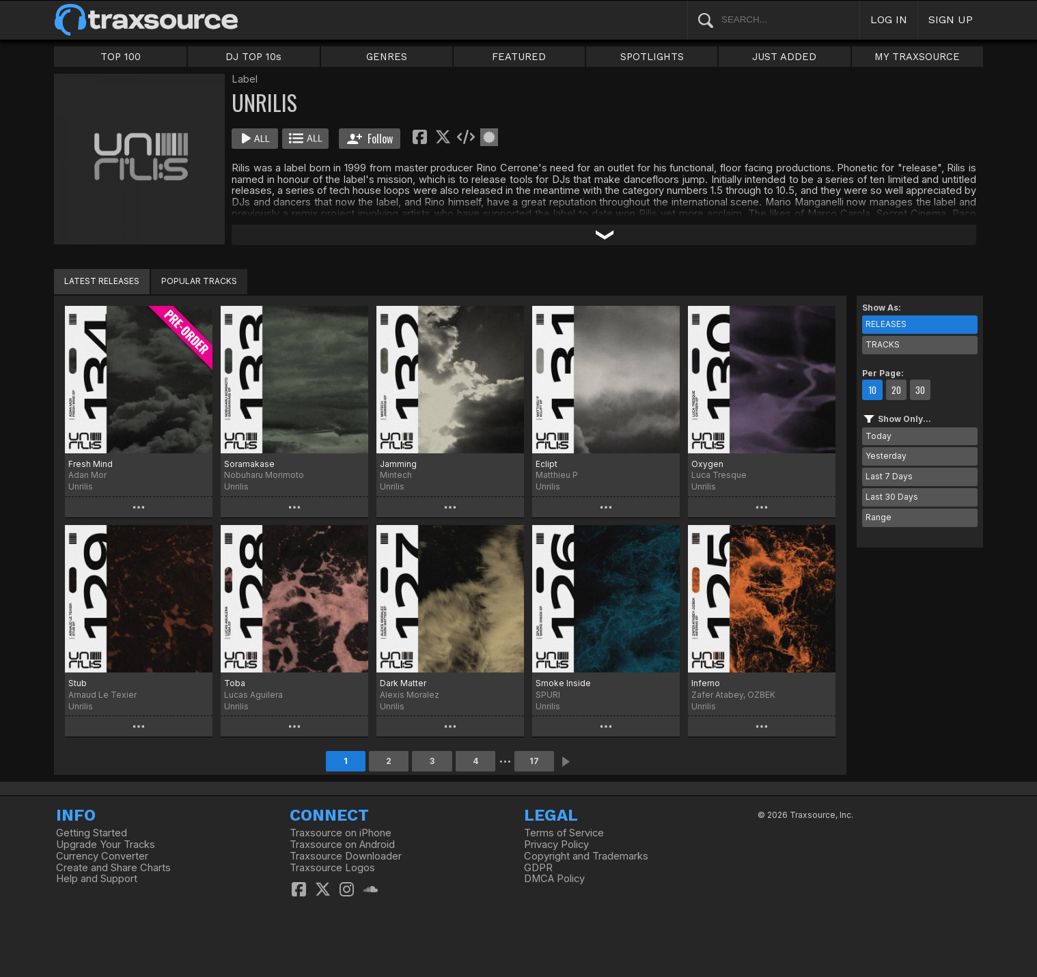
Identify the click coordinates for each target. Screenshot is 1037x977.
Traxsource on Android (342, 844)
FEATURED (519, 57)
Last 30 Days (892, 497)
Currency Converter (102, 856)
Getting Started (91, 833)
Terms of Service (564, 833)
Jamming (398, 464)
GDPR (538, 868)
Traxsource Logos (332, 868)
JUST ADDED (784, 57)
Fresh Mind (90, 464)
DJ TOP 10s (253, 57)
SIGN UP (950, 19)
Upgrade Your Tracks (105, 844)
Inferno (705, 683)
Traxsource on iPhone (340, 833)
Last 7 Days (889, 476)
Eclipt (546, 464)
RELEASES (886, 324)
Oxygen (707, 464)
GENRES (386, 57)
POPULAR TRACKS (199, 281)
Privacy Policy (556, 844)
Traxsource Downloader (346, 856)
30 (920, 390)
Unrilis (80, 486)
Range (878, 517)
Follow (370, 138)
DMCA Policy (554, 879)
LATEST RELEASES (101, 281)
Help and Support (96, 879)
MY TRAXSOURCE (917, 57)
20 (896, 390)
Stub (77, 683)
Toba (234, 683)
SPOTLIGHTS (652, 57)
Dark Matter (403, 683)
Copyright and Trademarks (586, 856)
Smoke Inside (563, 683)
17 (534, 761)
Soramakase (249, 464)
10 (872, 390)
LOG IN (888, 19)
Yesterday (886, 456)
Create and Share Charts (113, 868)
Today (878, 436)
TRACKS (883, 344)
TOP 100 (120, 57)
